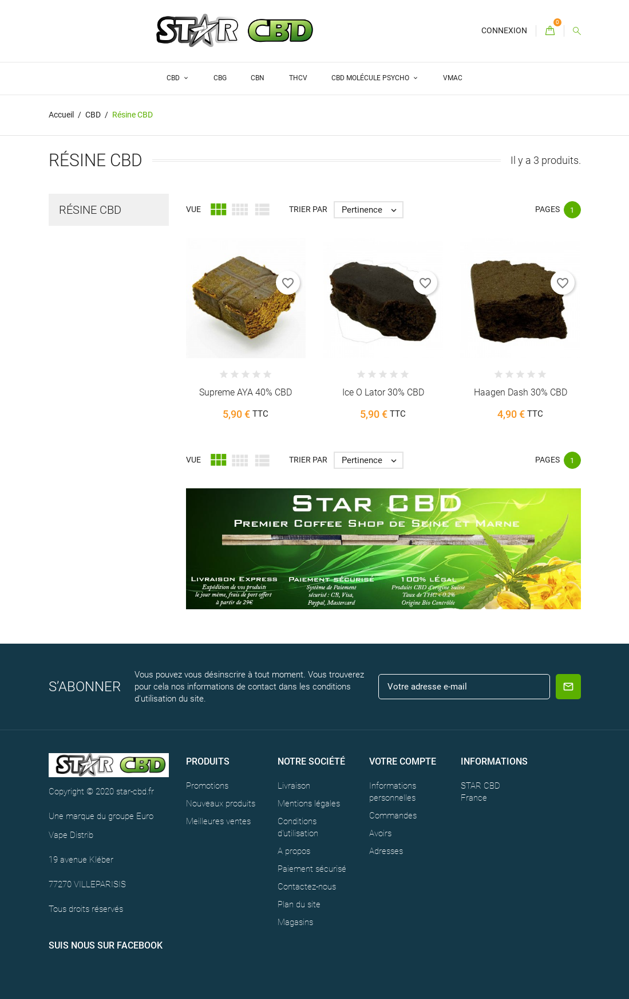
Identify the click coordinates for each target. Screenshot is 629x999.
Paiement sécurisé (312, 869)
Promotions (207, 786)
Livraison (294, 786)
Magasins (295, 922)
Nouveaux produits (220, 803)
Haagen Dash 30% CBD (520, 392)
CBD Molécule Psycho (371, 78)
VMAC (452, 78)
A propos (294, 851)
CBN (257, 78)
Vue (193, 209)
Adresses (386, 851)
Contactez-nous (307, 887)
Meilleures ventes (218, 821)
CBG (220, 78)
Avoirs (380, 833)
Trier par (308, 209)
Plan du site (299, 904)
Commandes (393, 815)
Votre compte (402, 761)
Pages (547, 209)
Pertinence (372, 209)
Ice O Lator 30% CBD (383, 392)
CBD (174, 78)
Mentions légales (309, 803)
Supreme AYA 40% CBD (245, 392)
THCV (298, 78)
